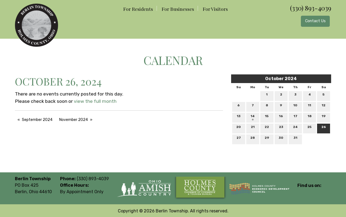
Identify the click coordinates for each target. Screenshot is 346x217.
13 (239, 117)
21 (253, 128)
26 (323, 128)
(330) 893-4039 (310, 8)
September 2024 (37, 119)
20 (238, 128)
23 (281, 128)
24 (295, 128)
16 (281, 117)
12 (323, 106)
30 (281, 139)
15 (267, 117)
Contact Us (315, 21)
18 (310, 117)
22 (267, 128)
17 (295, 117)
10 (295, 106)
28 (252, 139)
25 (309, 128)
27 (239, 139)
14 (253, 117)
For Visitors (215, 9)
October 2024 (281, 78)
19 (324, 117)
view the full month (95, 101)
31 (295, 139)
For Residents (138, 9)
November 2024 (73, 119)
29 (267, 139)
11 (309, 106)
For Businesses (178, 9)
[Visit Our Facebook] (301, 192)
